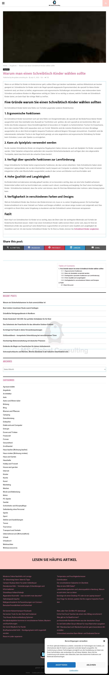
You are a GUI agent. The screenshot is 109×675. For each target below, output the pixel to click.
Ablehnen (91, 665)
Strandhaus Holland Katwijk (13, 592)
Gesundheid (8, 443)
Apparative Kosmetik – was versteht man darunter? (22, 596)
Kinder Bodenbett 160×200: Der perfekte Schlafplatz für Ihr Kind (27, 319)
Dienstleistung (8, 418)
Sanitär (6, 502)
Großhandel (7, 446)
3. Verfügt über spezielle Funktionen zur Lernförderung (81, 275)
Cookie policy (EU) (38, 673)
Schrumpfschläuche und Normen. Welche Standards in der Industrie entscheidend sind (35, 352)
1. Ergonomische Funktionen (73, 271)
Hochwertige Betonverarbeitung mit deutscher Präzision (24, 341)
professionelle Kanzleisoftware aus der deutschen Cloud (78, 620)
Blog (5, 408)
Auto (5, 397)
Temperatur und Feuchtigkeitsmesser (71, 576)
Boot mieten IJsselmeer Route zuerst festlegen (20, 308)
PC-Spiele (7, 499)
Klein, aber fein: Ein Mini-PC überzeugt (71, 611)
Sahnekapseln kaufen (11, 599)
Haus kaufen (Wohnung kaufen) (15, 450)
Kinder (5, 474)
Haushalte (7, 460)
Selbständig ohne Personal (13, 509)
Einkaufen (7, 422)
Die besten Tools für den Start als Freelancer (19, 614)
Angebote (6, 69)
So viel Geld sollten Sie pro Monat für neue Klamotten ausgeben (81, 624)
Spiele (5, 513)
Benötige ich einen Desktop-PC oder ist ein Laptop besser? (79, 596)
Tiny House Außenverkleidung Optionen (18, 617)
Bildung (6, 404)
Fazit (62, 283)
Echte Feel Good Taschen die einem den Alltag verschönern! (79, 614)
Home (28, 673)
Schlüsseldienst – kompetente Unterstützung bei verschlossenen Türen (30, 335)
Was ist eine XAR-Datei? (66, 586)
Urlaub (5, 537)
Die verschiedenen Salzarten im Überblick (72, 583)
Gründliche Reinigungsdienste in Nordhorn (19, 313)
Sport (5, 516)
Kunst (5, 481)
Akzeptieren (61, 665)
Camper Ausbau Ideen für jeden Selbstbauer (20, 583)
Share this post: (69, 285)
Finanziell (7, 436)
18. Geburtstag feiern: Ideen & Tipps (16, 580)
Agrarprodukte (9, 387)
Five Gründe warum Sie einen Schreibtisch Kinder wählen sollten (81, 269)
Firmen (6, 439)
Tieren (5, 523)
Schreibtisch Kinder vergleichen (86, 229)
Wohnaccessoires (10, 548)
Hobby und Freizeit (10, 464)
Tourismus (7, 527)
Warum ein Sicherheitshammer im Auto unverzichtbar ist (24, 302)
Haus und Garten (9, 457)
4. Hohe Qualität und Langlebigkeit (74, 278)
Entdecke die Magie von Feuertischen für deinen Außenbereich (26, 346)
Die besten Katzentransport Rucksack (17, 611)
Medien (6, 488)
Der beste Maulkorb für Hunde (14, 627)
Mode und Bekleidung (11, 492)
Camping (6, 415)
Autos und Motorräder (12, 401)
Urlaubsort (7, 541)
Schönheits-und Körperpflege (14, 506)
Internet (6, 471)
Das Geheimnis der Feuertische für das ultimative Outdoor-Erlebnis (28, 324)
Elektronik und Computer (12, 425)
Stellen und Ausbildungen (13, 520)
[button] (104, 641)
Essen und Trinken (10, 432)
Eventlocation (62, 580)
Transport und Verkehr (12, 530)
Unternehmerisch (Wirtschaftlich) (16, 534)
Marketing (7, 485)
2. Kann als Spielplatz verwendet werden (76, 273)
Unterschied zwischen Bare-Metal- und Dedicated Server (78, 633)
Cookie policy (73, 670)
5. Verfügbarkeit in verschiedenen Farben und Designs (81, 280)
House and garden (10, 467)
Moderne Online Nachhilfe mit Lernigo (17, 576)
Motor (5, 495)
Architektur (7, 394)
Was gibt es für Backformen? (68, 617)
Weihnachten (8, 544)
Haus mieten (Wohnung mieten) (15, 453)
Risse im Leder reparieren (12, 636)
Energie (6, 429)
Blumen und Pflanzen (11, 411)
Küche (5, 478)
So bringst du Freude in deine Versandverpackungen (22, 330)
